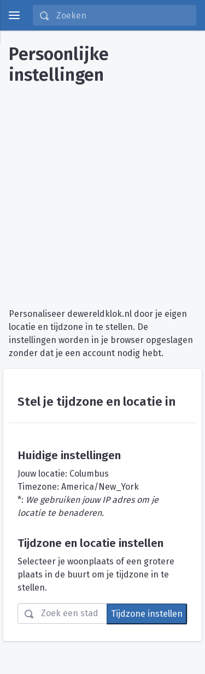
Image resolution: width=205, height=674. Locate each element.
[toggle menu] (14, 15)
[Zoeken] (123, 15)
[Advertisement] (102, 192)
